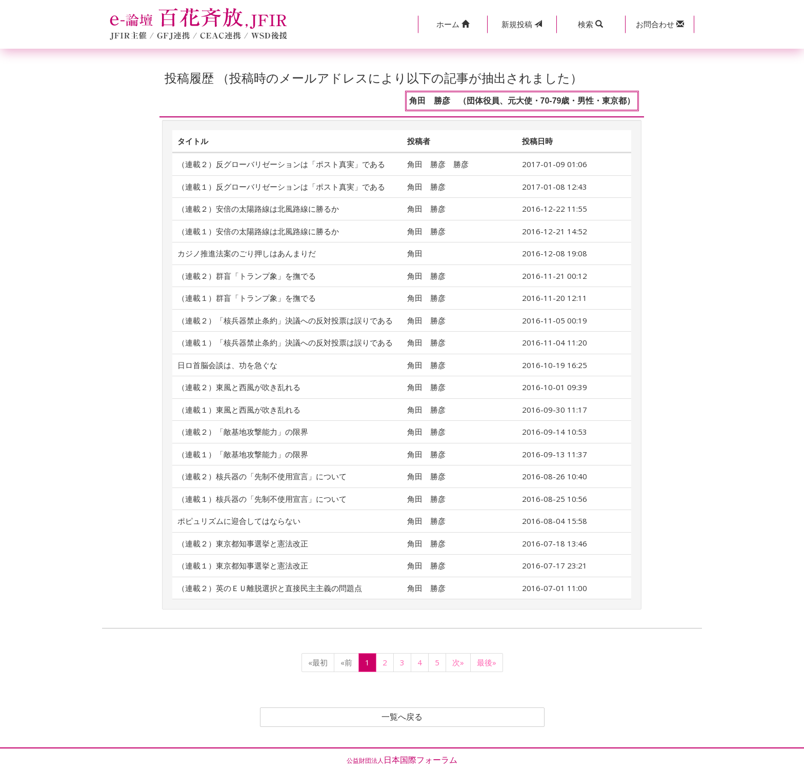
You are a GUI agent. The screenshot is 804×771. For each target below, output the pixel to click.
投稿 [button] (521, 24)
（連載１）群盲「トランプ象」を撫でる (246, 298)
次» (458, 662)
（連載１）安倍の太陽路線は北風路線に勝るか (258, 231)
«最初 (318, 662)
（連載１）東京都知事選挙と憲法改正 (242, 565)
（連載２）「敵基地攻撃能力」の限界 (242, 432)
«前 (346, 662)
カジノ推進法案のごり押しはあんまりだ (246, 253)
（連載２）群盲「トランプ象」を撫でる (246, 276)
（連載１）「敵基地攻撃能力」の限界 (242, 454)
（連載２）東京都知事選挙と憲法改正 (242, 543)
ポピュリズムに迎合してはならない (238, 521)
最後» (486, 662)
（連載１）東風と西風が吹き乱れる (238, 409)
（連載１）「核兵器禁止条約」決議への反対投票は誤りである (285, 342)
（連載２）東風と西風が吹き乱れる (238, 387)
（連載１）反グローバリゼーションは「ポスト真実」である (281, 186)
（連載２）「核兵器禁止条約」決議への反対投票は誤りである (285, 320)
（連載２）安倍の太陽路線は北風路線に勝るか (258, 209)
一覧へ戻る (402, 717)
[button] (452, 24)
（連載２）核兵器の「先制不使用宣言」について (262, 476)
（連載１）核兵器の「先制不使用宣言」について (262, 499)
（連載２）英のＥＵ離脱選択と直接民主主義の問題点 (269, 588)
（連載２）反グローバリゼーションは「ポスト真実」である (281, 164)
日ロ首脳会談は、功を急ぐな (227, 365)
